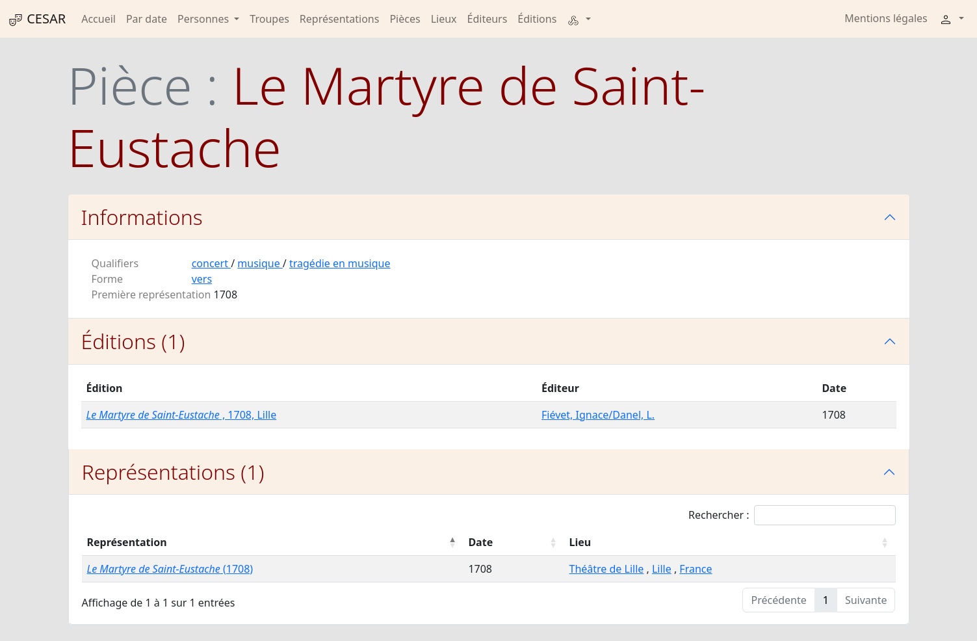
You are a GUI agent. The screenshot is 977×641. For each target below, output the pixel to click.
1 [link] (826, 600)
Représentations (340, 19)
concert (211, 263)
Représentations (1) (173, 472)
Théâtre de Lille (606, 569)
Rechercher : (792, 515)
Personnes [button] (204, 19)
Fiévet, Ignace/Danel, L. (598, 415)
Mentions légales (886, 18)
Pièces (404, 19)
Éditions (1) (133, 341)
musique (260, 263)
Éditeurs (487, 19)
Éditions (536, 19)
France (695, 569)
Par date (146, 19)
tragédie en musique (340, 263)
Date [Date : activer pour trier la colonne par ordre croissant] (480, 542)
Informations (142, 217)
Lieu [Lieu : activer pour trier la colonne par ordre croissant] (580, 542)
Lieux (444, 19)
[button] (578, 19)
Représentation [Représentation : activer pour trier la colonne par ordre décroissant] (127, 542)
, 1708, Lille (181, 415)
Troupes (269, 19)
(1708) (170, 569)
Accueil (98, 19)
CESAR (37, 19)
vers (202, 279)
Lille (661, 569)
